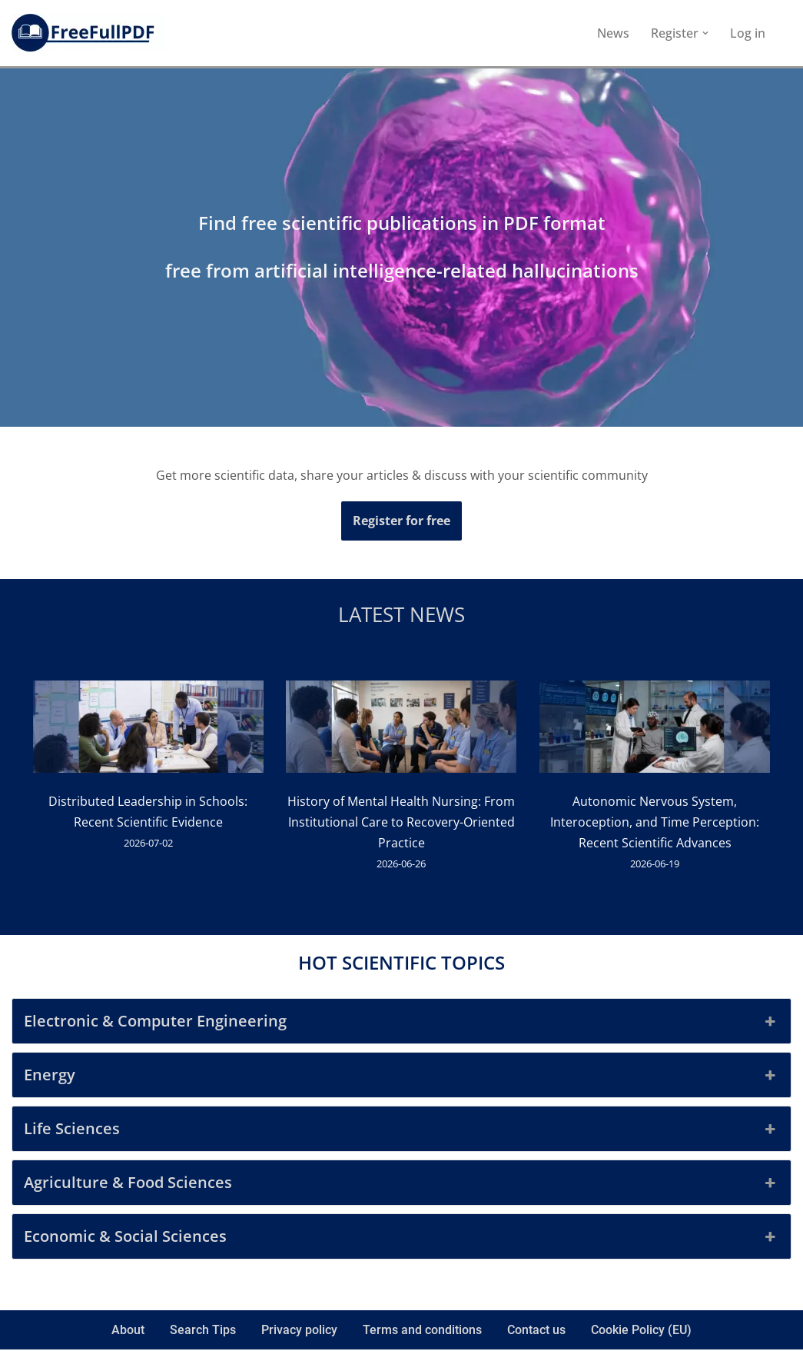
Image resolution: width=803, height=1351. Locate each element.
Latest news (401, 615)
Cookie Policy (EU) (641, 1332)
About (127, 1332)
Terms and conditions (422, 1332)
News (613, 33)
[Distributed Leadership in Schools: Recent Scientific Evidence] (148, 730)
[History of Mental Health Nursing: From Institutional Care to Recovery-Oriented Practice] (402, 730)
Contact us (536, 1332)
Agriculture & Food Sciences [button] (401, 1185)
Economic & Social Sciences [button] (401, 1239)
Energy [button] (401, 1077)
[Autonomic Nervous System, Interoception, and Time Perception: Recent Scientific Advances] (655, 730)
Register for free (401, 520)
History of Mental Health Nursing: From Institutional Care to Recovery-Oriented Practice (402, 823)
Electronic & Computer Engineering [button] (401, 1023)
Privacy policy (299, 1332)
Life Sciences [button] (401, 1131)
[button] (705, 33)
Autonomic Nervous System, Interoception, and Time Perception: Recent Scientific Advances (655, 823)
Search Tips (203, 1332)
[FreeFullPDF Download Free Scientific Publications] (88, 33)
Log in (747, 33)
